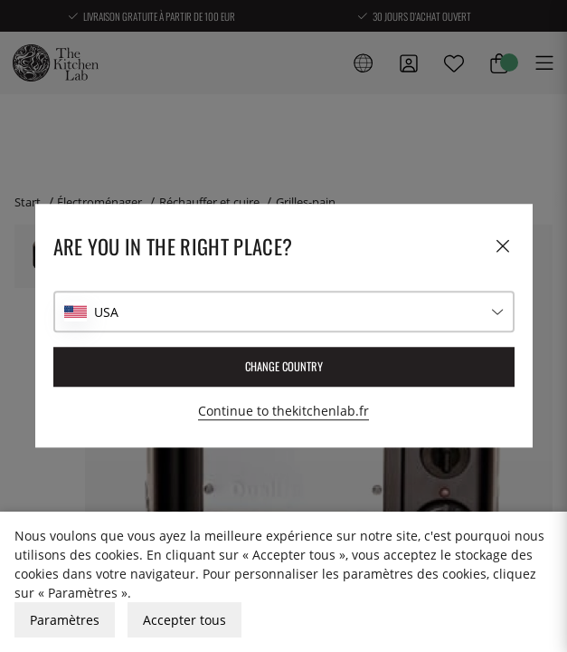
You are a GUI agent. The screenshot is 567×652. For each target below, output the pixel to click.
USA (106, 312)
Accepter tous (184, 619)
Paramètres (64, 619)
